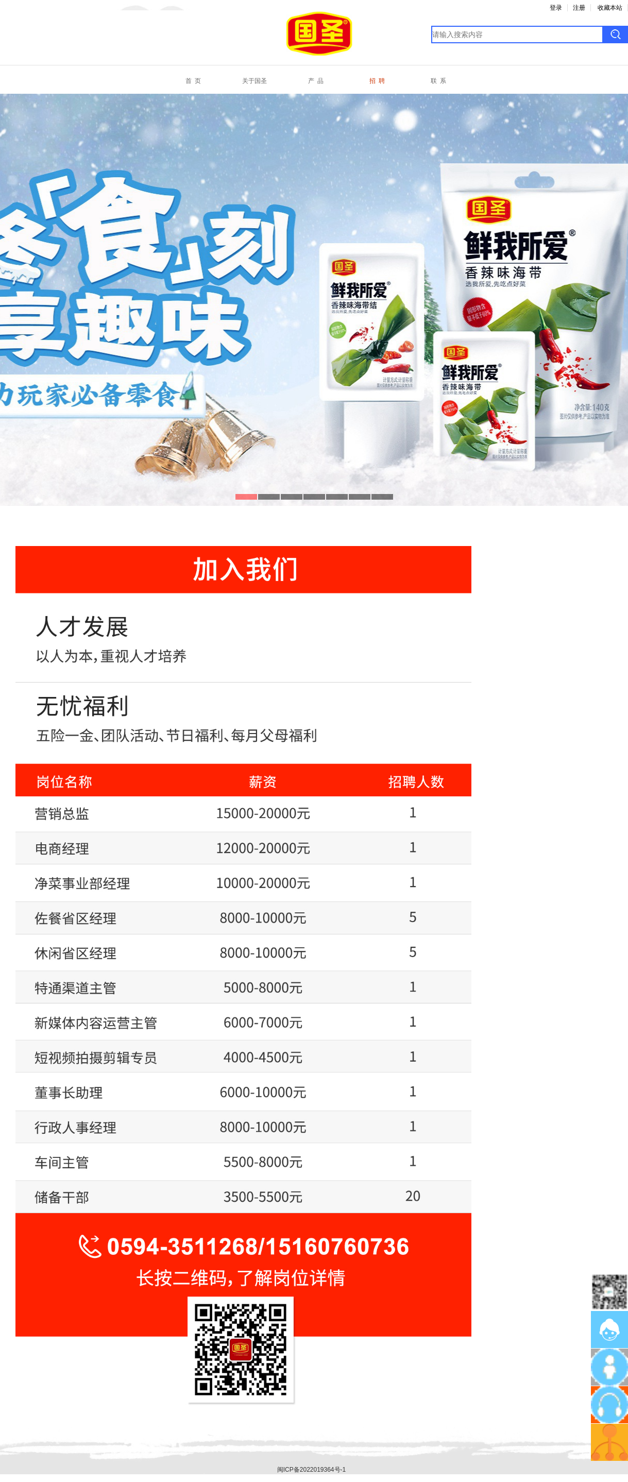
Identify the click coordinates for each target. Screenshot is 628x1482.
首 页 (193, 80)
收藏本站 (610, 7)
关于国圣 (254, 80)
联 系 (438, 80)
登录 (556, 7)
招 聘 (377, 80)
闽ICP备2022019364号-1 (311, 1469)
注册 (579, 7)
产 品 (316, 80)
